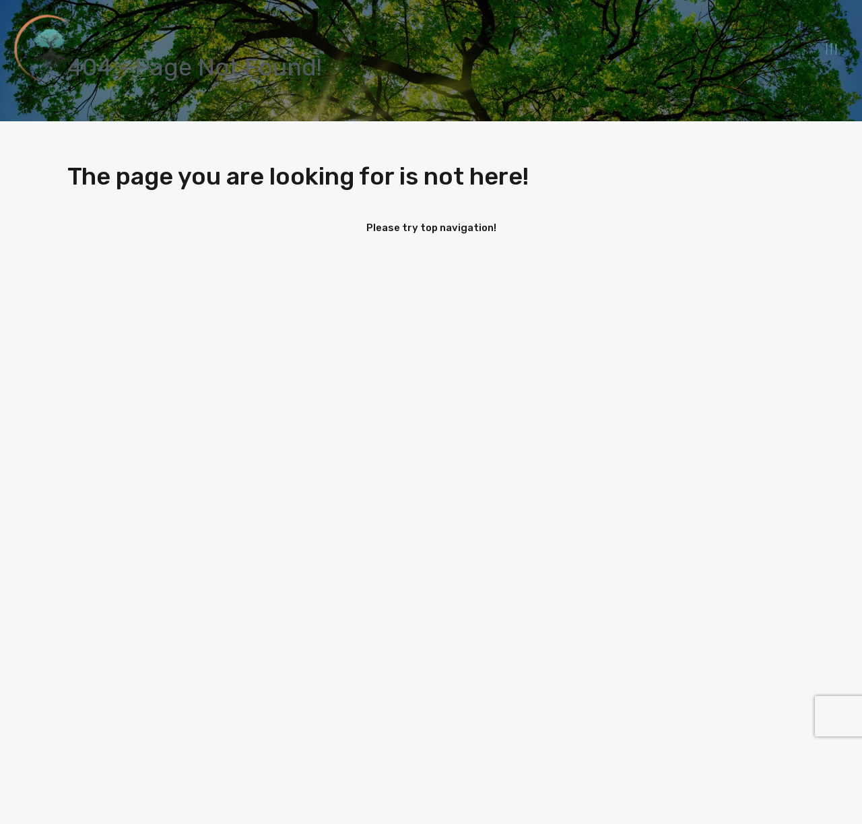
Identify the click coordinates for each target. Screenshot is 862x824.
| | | (831, 49)
